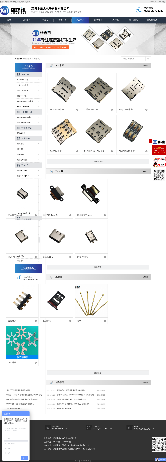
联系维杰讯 (152, 20)
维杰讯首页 (20, 59)
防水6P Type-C (23, 170)
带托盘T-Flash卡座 (25, 122)
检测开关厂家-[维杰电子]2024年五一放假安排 (28, 404)
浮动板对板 (25, 128)
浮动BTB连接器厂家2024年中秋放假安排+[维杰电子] (30, 395)
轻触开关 (21, 154)
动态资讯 (116, 20)
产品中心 (80, 20)
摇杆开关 (21, 149)
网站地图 (153, 2)
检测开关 (62, 20)
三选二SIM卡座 (23, 90)
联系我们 (162, 2)
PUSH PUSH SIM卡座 (26, 101)
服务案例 (98, 20)
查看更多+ (103, 162)
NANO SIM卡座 (23, 80)
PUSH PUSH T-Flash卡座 (27, 117)
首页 (9, 20)
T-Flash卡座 (25, 112)
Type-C (44, 20)
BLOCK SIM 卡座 (24, 106)
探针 (45, 321)
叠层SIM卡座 (23, 96)
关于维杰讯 (134, 20)
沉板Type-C (45, 257)
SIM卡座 (27, 20)
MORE (149, 65)
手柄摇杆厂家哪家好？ (20, 408)
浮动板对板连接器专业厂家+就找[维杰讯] (26, 399)
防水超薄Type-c (45, 215)
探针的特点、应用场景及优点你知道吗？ (26, 390)
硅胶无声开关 (23, 160)
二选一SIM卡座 (23, 85)
